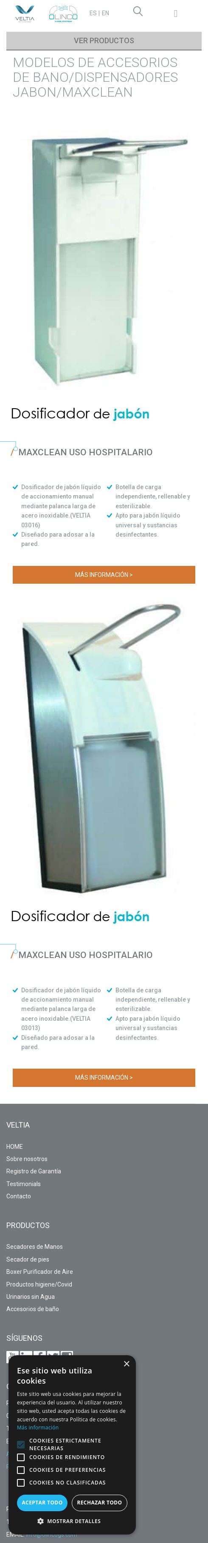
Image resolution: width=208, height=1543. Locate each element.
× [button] (126, 1364)
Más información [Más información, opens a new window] (38, 1427)
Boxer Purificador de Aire (39, 1271)
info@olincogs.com (51, 1534)
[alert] (72, 1445)
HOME (14, 1146)
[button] (20, 1444)
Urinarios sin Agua (30, 1296)
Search (139, 12)
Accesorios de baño (32, 1309)
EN (105, 13)
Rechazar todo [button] (99, 1502)
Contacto (18, 1196)
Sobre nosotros (27, 1159)
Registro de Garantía (33, 1171)
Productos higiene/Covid (39, 1284)
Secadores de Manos (34, 1246)
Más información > (104, 574)
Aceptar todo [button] (42, 1502)
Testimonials (23, 1184)
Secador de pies (27, 1259)
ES (93, 13)
